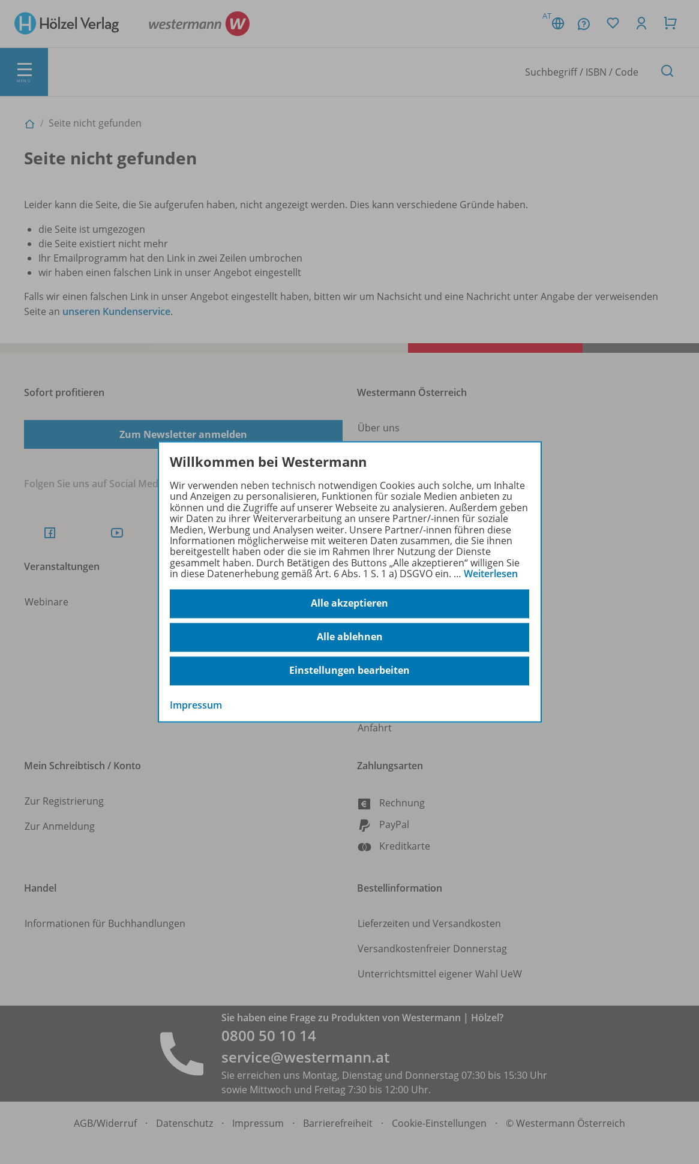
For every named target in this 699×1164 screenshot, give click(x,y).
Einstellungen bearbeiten (349, 670)
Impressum (196, 705)
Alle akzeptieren (349, 603)
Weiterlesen (491, 573)
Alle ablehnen (350, 637)
